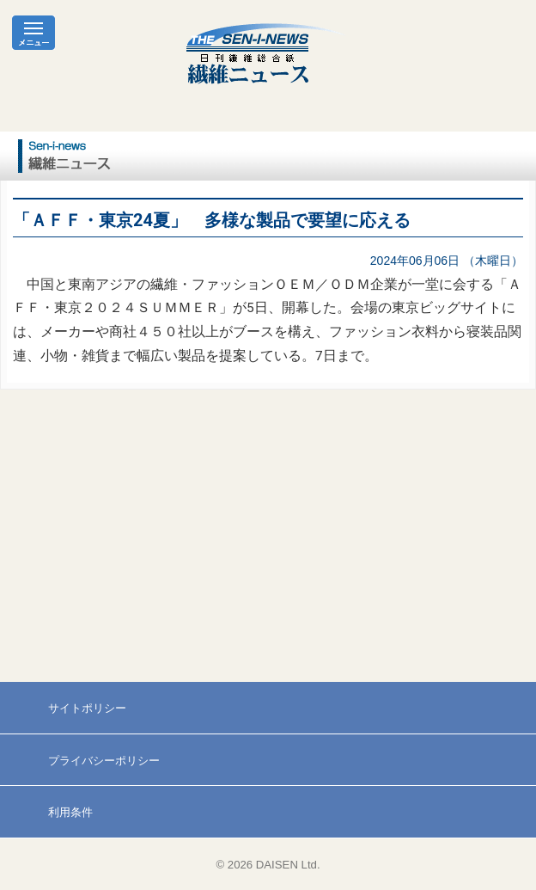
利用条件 (70, 812)
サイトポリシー (87, 708)
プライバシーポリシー (104, 760)
